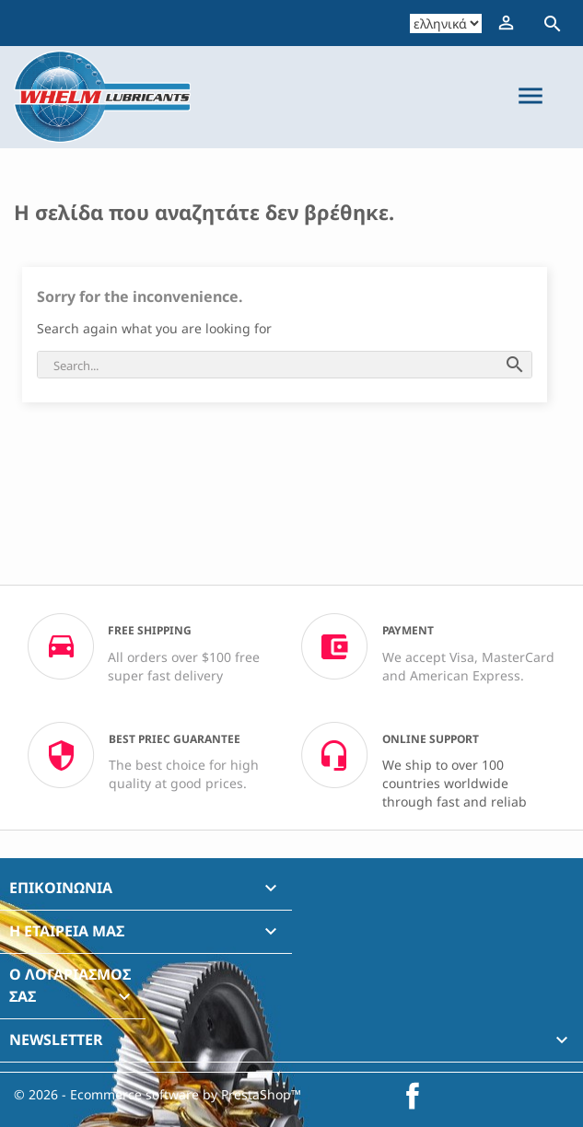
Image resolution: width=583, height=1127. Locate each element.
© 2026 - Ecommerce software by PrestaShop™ (157, 1094)
